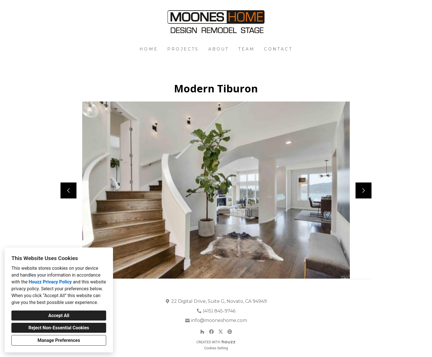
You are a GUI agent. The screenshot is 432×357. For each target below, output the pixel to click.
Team (246, 49)
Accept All (58, 315)
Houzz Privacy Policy (50, 282)
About (218, 49)
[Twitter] (220, 331)
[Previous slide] (68, 190)
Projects (183, 49)
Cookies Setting (216, 348)
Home (149, 49)
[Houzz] (202, 331)
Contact (278, 49)
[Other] (229, 331)
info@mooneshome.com (219, 320)
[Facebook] (211, 331)
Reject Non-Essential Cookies (59, 327)
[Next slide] (364, 190)
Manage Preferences (58, 340)
